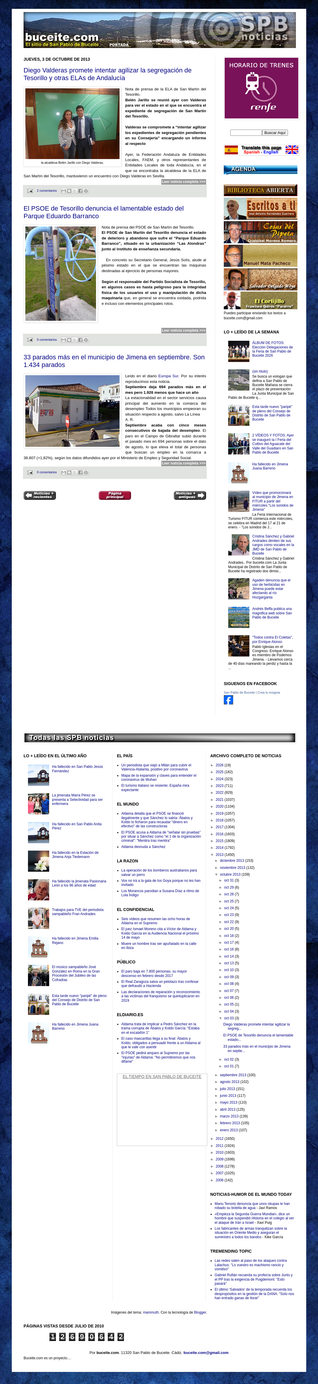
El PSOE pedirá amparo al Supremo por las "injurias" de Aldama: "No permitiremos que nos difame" (158, 1057)
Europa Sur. (169, 376)
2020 (220, 806)
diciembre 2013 (232, 861)
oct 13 (229, 963)
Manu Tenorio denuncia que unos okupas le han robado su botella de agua (252, 1206)
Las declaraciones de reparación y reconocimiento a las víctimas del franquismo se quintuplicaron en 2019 (160, 996)
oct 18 (229, 936)
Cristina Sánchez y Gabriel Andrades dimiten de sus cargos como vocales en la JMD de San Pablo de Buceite (273, 544)
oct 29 (229, 887)
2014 (220, 848)
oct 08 (229, 984)
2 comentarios (47, 190)
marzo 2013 (230, 1116)
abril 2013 (228, 1109)
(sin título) (260, 371)
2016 (220, 834)
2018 (220, 820)
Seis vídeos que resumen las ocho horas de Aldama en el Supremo (155, 921)
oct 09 (229, 977)
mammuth (151, 1312)
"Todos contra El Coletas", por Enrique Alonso (272, 639)
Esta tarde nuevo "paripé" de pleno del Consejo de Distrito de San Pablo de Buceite (272, 413)
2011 (220, 1146)
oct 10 (229, 970)
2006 (220, 1180)
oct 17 (229, 942)
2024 (220, 779)
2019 (220, 813)
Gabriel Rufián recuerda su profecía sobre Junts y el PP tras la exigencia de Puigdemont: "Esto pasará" (254, 1279)
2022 (220, 793)
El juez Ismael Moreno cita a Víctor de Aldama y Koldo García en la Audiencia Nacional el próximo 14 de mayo (160, 933)
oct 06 (229, 998)
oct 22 (229, 922)
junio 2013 (228, 1096)
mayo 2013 (229, 1102)
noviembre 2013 (233, 868)
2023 (220, 786)
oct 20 (229, 929)
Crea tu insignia (269, 692)
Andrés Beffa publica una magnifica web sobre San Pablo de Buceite (272, 613)
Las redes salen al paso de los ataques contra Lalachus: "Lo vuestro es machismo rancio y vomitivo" (251, 1265)
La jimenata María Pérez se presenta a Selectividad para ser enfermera (77, 799)
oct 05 (229, 1004)
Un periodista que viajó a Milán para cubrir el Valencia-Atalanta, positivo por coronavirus (156, 767)
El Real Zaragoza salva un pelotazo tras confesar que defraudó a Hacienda (159, 984)
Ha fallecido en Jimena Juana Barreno (270, 466)
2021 (220, 800)
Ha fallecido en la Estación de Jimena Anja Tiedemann (75, 855)
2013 (220, 855)
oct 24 (229, 908)
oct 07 (229, 991)
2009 (220, 1159)
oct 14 (229, 956)
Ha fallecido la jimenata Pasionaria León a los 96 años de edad (79, 883)
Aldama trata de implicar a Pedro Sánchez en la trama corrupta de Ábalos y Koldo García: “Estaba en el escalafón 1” (160, 1028)
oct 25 (229, 901)
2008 (220, 1166)
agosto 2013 (230, 1082)
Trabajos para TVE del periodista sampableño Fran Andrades (78, 912)
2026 (220, 765)
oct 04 (229, 1011)
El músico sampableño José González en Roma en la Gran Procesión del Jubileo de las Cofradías (76, 973)
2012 (220, 1139)
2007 (220, 1173)
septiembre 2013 (233, 1075)
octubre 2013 (230, 874)
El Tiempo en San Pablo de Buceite (162, 1076)
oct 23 (229, 915)
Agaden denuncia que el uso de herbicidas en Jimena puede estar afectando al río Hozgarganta (271, 588)
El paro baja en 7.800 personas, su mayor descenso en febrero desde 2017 (154, 973)
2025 (220, 772)
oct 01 (229, 1066)
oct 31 (229, 880)
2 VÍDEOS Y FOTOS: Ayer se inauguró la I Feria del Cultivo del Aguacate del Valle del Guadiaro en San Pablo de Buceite (273, 443)
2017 (220, 827)
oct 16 (229, 949)
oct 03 (229, 1018)
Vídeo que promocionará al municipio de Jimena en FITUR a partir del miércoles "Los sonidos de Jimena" (273, 501)
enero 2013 (229, 1130)
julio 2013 (228, 1089)
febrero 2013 (230, 1123)
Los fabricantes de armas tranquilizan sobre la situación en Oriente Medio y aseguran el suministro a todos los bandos (251, 1232)
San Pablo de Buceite (239, 692)
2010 (220, 1152)
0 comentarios (47, 339)
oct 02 (229, 1059)
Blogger (200, 1312)
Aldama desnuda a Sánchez (143, 847)
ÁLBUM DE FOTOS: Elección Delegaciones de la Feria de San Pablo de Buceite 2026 (272, 349)
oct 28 (229, 894)
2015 (220, 841)
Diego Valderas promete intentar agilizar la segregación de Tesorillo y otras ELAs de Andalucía (108, 74)
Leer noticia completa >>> (184, 182)
